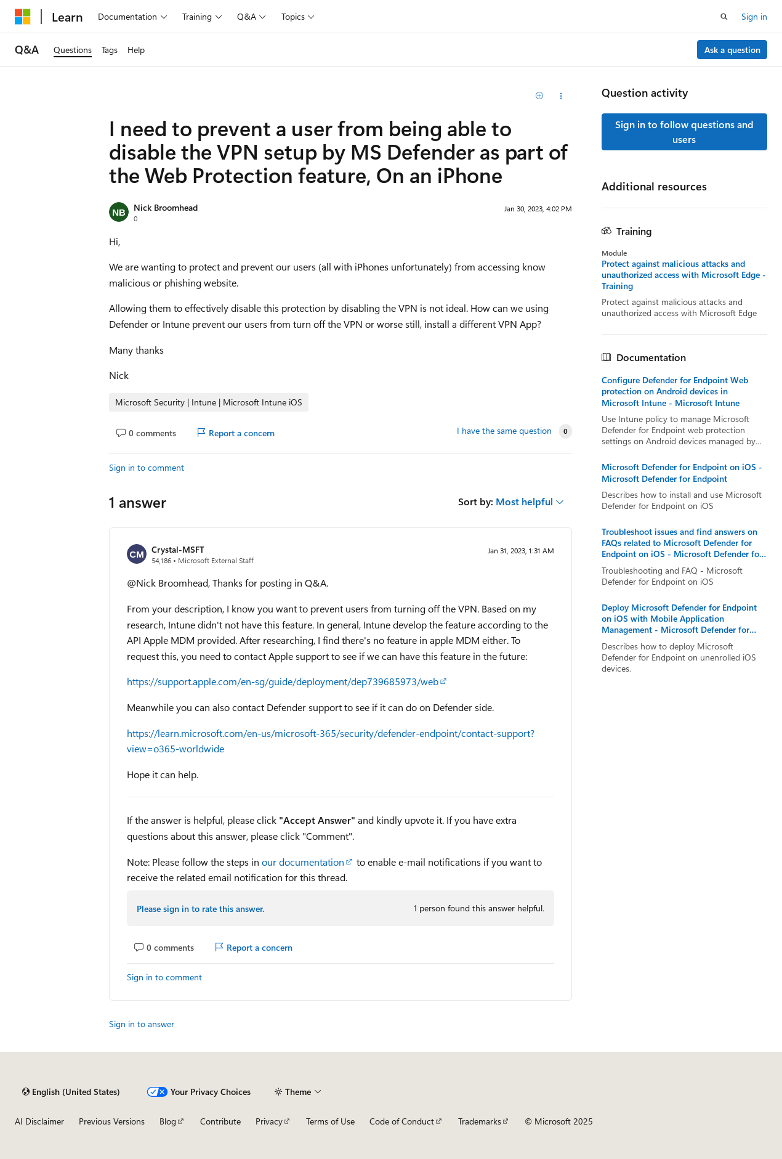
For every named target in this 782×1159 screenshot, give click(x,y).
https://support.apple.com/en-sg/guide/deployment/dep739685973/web (282, 681)
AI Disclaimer (39, 1121)
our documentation (303, 861)
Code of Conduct (401, 1121)
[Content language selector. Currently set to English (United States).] (71, 1092)
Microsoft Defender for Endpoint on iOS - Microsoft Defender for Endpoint (682, 473)
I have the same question (504, 431)
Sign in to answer (141, 1024)
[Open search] (724, 17)
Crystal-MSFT (177, 549)
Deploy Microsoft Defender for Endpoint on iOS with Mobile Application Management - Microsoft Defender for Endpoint (679, 619)
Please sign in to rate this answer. (200, 908)
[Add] (539, 96)
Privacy (269, 1121)
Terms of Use (330, 1121)
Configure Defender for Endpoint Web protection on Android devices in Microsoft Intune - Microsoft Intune (675, 391)
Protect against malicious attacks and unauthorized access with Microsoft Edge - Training (684, 274)
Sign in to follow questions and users (684, 131)
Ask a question (732, 49)
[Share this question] (560, 96)
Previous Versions (112, 1121)
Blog (167, 1121)
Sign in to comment (146, 467)
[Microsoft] (23, 17)
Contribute (220, 1121)
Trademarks (479, 1121)
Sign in (754, 16)
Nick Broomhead (166, 207)
